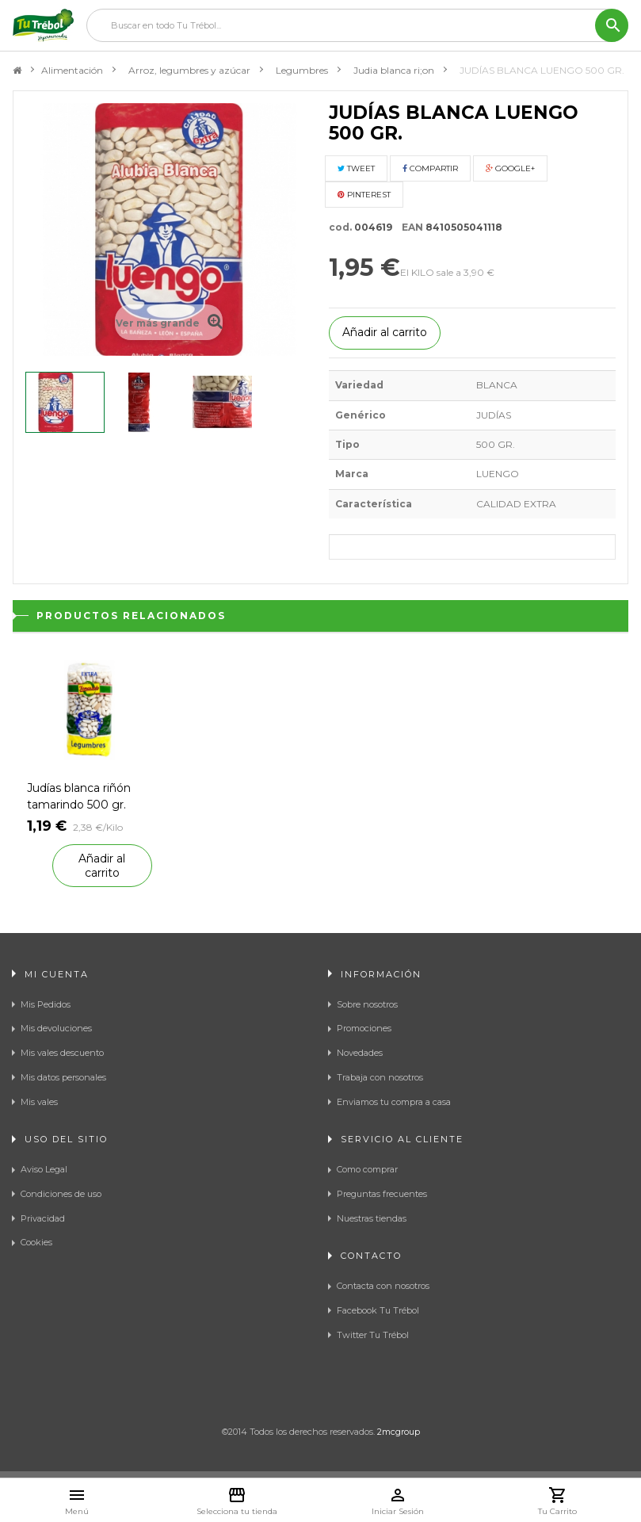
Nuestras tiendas (371, 1218)
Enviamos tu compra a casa (394, 1101)
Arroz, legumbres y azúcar (189, 70)
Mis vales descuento (62, 1052)
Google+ (510, 168)
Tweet (356, 168)
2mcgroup (398, 1431)
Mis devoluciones (56, 1028)
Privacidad (43, 1218)
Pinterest (364, 194)
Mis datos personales (63, 1077)
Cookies (36, 1242)
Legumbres (302, 70)
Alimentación (72, 70)
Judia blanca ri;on (393, 70)
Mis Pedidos (46, 1004)
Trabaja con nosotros (380, 1077)
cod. (340, 227)
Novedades (360, 1052)
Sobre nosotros (367, 1004)
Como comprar (367, 1169)
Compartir (430, 168)
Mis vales (39, 1101)
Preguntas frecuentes (382, 1193)
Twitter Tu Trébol (373, 1334)
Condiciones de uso (61, 1193)
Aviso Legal (44, 1169)
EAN (409, 227)
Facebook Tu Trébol (378, 1310)
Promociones (364, 1028)
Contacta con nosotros (383, 1285)
